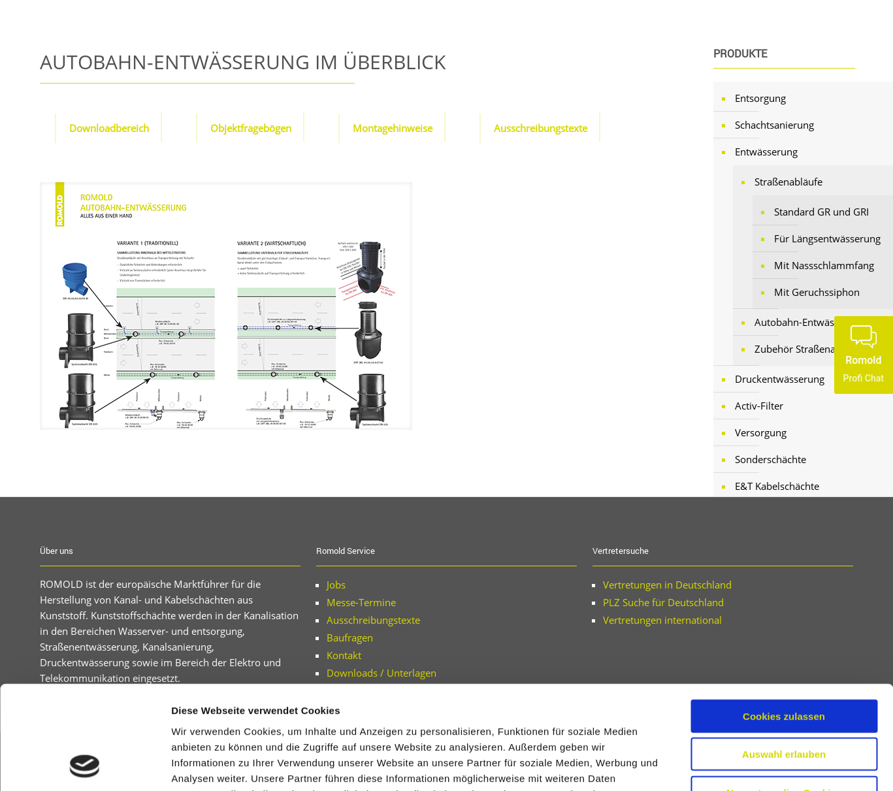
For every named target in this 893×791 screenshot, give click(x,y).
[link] (226, 306)
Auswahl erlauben (784, 657)
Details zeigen (695, 765)
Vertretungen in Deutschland (667, 584)
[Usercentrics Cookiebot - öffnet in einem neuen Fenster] (84, 765)
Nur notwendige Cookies (783, 695)
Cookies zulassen (784, 618)
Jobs (336, 584)
